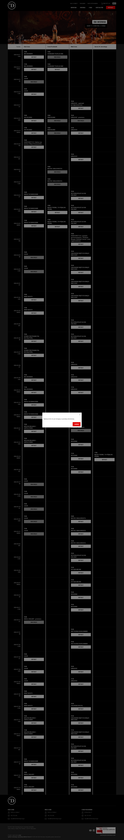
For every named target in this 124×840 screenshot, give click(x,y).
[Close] (80, 415)
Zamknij (76, 424)
